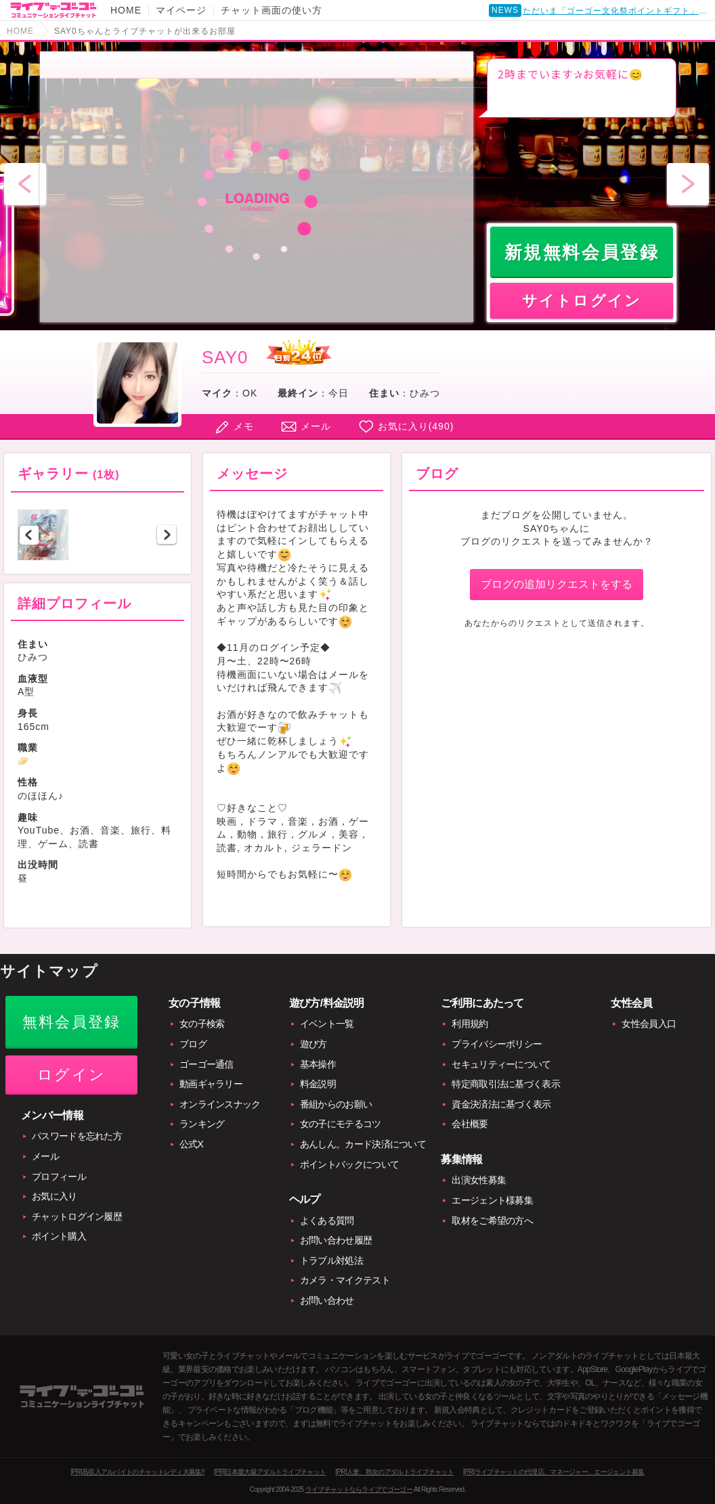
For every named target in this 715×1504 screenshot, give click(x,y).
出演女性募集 (479, 1180)
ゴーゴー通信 (206, 1064)
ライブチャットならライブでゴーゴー (358, 1489)
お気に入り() (416, 426)
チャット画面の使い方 (271, 10)
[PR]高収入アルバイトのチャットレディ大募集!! (137, 1472)
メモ (244, 426)
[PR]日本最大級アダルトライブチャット (270, 1472)
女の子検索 (202, 1023)
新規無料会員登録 (581, 252)
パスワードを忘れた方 (77, 1136)
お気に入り (54, 1196)
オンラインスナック (220, 1104)
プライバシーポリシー (497, 1044)
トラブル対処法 (331, 1260)
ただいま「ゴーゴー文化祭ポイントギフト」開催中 (617, 12)
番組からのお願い (336, 1104)
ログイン (71, 1074)
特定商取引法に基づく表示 (506, 1083)
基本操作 (318, 1064)
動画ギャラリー (210, 1083)
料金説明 (318, 1083)
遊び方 (313, 1044)
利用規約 (470, 1023)
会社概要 (470, 1123)
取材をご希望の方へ (492, 1220)
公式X (191, 1144)
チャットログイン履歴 (77, 1216)
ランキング (202, 1123)
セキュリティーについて (501, 1064)
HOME (126, 10)
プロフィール (59, 1176)
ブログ (193, 1044)
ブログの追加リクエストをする (556, 584)
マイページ (181, 10)
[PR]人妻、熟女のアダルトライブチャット (394, 1472)
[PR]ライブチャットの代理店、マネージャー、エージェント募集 (554, 1472)
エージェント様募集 (492, 1200)
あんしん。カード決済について (363, 1144)
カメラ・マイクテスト (345, 1280)
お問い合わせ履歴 (336, 1240)
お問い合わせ (327, 1300)
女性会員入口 (649, 1023)
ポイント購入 (59, 1236)
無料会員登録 (71, 1021)
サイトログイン (581, 300)
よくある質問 (327, 1220)
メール (316, 426)
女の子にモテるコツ (340, 1123)
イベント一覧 (327, 1023)
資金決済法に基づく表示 (501, 1104)
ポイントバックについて (349, 1164)
